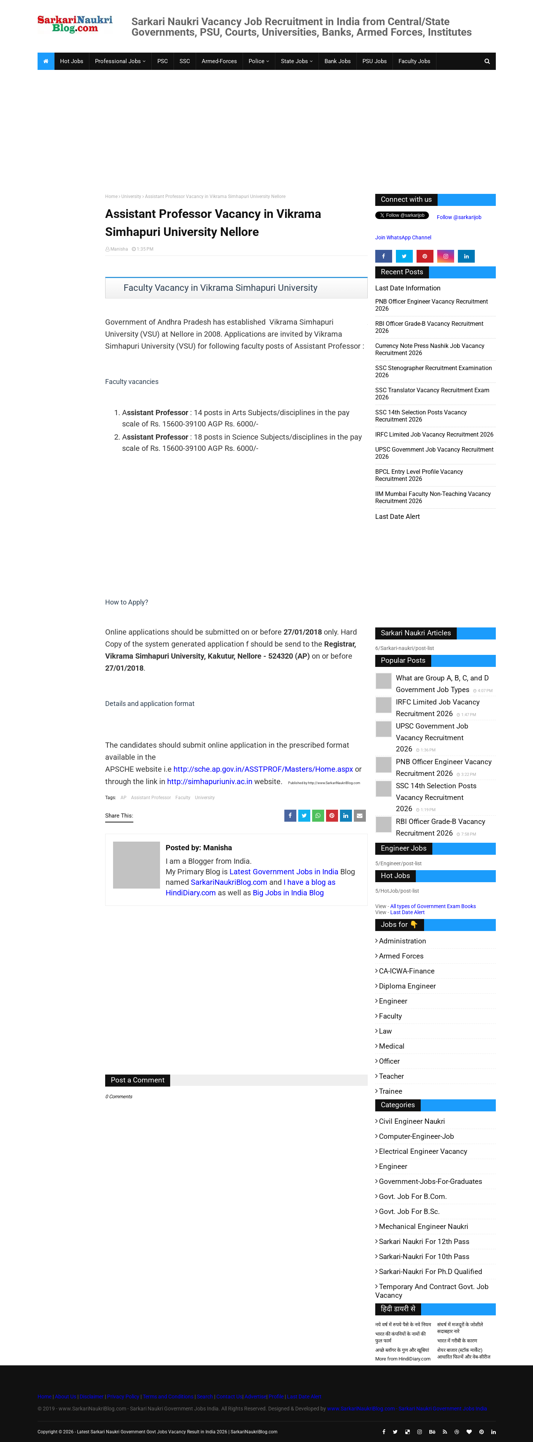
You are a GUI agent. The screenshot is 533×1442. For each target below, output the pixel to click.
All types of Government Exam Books (433, 906)
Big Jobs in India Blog (288, 892)
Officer (389, 1061)
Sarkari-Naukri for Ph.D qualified (430, 1271)
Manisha (119, 249)
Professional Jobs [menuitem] (118, 61)
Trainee (390, 1091)
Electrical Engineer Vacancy (423, 1151)
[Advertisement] (263, 130)
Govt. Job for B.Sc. (409, 1211)
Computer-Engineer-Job (416, 1136)
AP (124, 797)
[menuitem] (46, 61)
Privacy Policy (123, 1397)
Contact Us (229, 1397)
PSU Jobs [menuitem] (374, 61)
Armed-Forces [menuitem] (219, 61)
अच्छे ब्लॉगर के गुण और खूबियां (402, 1350)
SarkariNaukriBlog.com (229, 882)
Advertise (255, 1397)
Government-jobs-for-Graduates (430, 1181)
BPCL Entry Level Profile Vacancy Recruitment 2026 (419, 475)
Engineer (393, 1001)
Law (385, 1031)
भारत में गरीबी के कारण (457, 1341)
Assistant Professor (151, 797)
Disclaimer (92, 1397)
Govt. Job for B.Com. (413, 1196)
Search (205, 1397)
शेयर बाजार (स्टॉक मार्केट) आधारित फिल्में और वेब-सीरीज (464, 1353)
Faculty (182, 797)
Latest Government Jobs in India (284, 871)
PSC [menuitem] (162, 61)
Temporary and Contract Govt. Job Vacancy (432, 1291)
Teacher (391, 1076)
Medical (392, 1046)
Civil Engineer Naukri (412, 1121)
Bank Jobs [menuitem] (338, 61)
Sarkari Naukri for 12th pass (424, 1241)
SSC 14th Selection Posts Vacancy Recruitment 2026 (421, 416)
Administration (402, 941)
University (131, 196)
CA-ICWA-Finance (407, 971)
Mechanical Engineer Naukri (423, 1226)
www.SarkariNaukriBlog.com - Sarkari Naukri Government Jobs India (407, 1409)
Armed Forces (401, 956)
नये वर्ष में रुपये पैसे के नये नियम (403, 1324)
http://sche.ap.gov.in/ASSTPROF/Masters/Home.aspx (263, 769)
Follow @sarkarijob (459, 217)
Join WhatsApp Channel (403, 237)
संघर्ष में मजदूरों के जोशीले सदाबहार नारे (460, 1328)
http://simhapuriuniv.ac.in (209, 781)
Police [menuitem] (256, 61)
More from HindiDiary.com (402, 1359)
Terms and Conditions (168, 1397)
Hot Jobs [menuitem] (71, 61)
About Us (65, 1397)
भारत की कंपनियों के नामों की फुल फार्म (400, 1337)
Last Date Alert (407, 912)
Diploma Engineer (407, 986)
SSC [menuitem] (185, 61)
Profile (276, 1397)
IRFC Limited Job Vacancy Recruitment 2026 (434, 434)
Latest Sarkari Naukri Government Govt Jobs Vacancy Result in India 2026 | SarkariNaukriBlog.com (177, 1431)
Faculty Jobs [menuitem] (414, 61)
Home (111, 196)
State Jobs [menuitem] (294, 61)
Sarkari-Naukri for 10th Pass (424, 1256)
